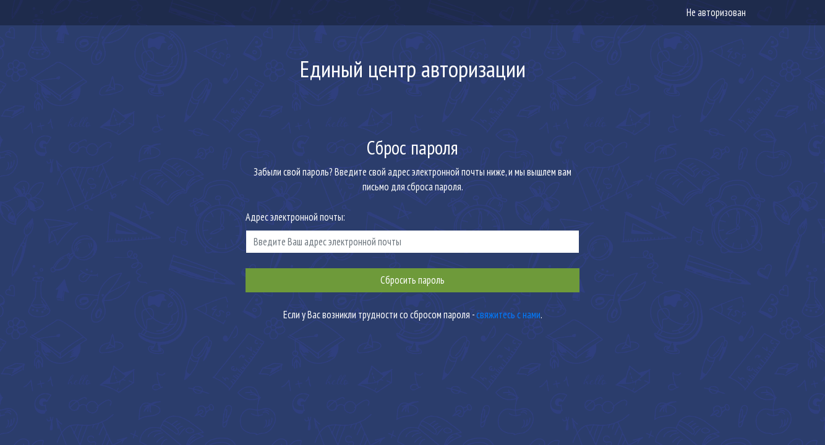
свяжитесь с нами (508, 314)
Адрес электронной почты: (295, 217)
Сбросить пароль (412, 280)
